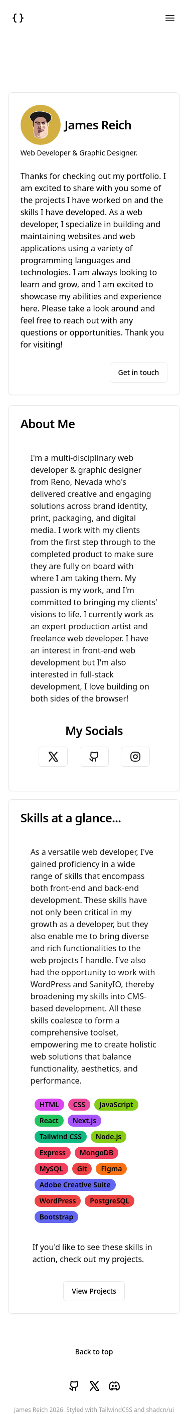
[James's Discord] (114, 1386)
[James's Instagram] (135, 757)
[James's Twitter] (53, 757)
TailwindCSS (115, 1409)
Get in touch (138, 372)
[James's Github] (94, 757)
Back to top (94, 1351)
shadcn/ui (160, 1409)
